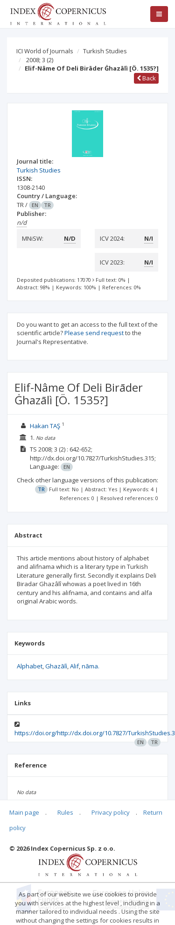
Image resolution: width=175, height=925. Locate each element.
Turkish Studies (105, 51)
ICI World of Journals (44, 51)
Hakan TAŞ (45, 426)
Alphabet (29, 666)
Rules (65, 812)
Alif (74, 666)
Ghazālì (56, 666)
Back (146, 78)
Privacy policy (110, 812)
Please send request (94, 333)
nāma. (90, 666)
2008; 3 (39, 60)
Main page (24, 812)
